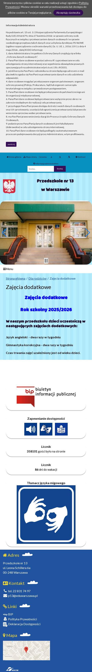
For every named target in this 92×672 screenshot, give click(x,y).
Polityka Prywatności (20, 619)
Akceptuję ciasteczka (68, 12)
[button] (4, 232)
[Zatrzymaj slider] (46, 261)
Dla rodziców (37, 278)
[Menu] (46, 269)
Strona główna (14, 157)
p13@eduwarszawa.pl (20, 595)
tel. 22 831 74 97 (16, 591)
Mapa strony (30, 157)
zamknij (11, 144)
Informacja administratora (46, 163)
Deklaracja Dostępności (21, 624)
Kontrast (81, 157)
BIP (8, 614)
